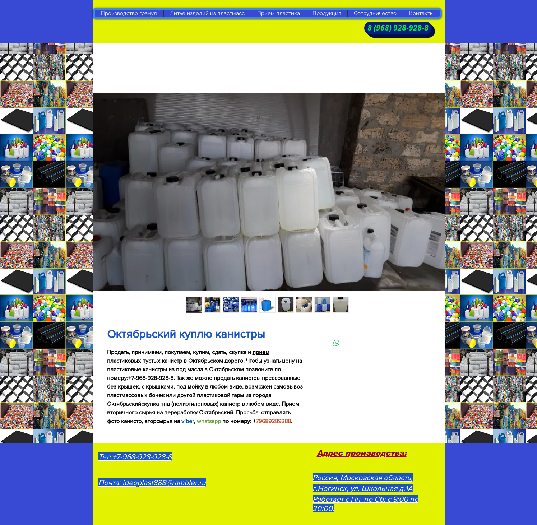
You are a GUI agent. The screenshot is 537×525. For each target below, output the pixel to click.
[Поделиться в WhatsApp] (336, 343)
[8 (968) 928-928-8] (398, 28)
